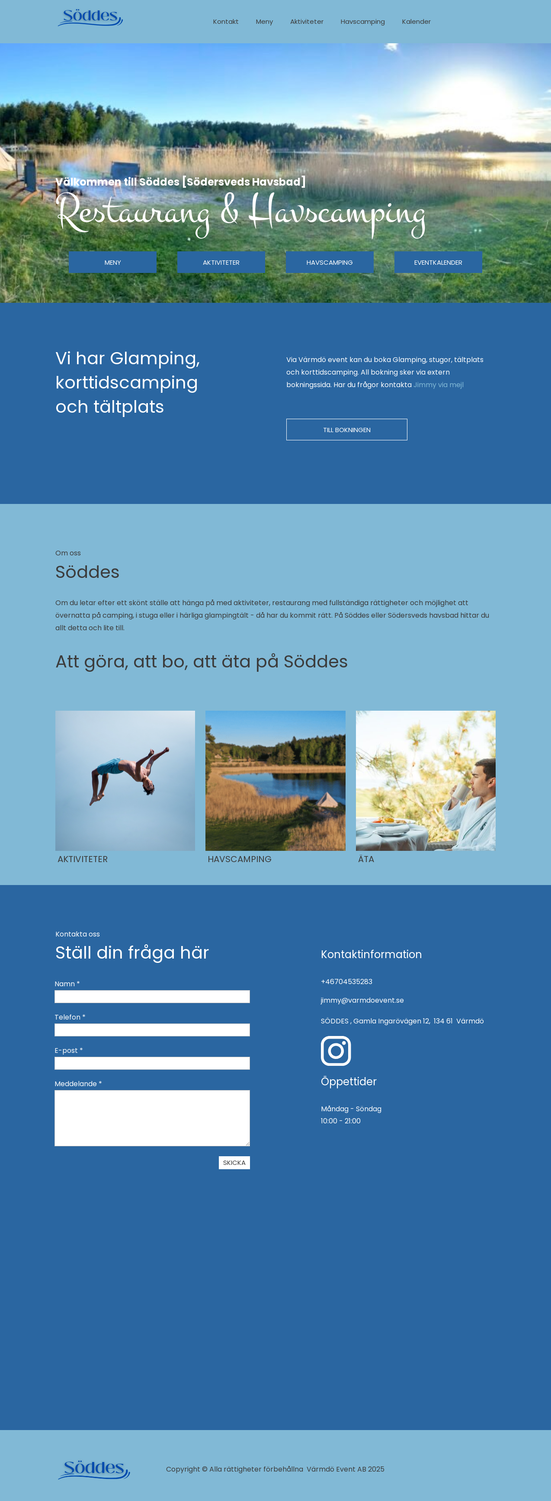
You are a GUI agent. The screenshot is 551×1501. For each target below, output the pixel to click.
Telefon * (70, 1017)
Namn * (67, 984)
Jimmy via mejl (439, 385)
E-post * (68, 1050)
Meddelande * (78, 1084)
